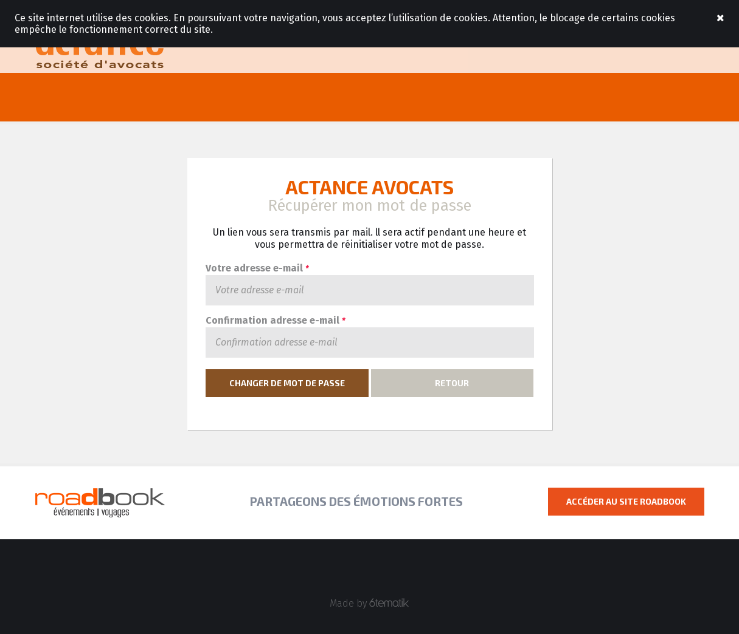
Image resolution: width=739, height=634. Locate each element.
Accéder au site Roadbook (626, 501)
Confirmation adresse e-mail (275, 321)
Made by (369, 603)
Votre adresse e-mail (257, 268)
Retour (452, 383)
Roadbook (100, 48)
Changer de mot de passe (287, 383)
